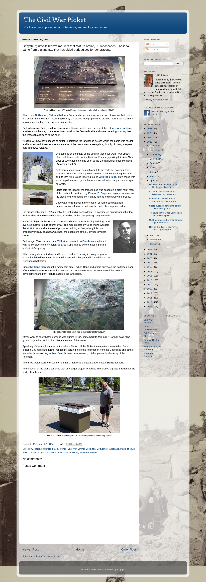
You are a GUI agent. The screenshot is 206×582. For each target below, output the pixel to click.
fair (93, 449)
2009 (150, 306)
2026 (150, 128)
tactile (33, 452)
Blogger (121, 569)
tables (26, 452)
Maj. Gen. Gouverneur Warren (69, 353)
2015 (150, 280)
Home (80, 549)
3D (31, 449)
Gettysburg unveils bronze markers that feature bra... (163, 200)
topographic (43, 452)
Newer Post (30, 549)
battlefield (46, 449)
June (152, 172)
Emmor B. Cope (97, 193)
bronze (62, 449)
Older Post (128, 549)
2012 (150, 293)
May (152, 176)
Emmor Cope (84, 449)
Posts (150, 44)
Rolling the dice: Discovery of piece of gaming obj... (163, 228)
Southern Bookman (148, 354)
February (154, 239)
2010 (150, 302)
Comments (152, 49)
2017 (150, 271)
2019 (150, 262)
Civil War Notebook (148, 321)
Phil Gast (163, 75)
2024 (150, 137)
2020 (150, 258)
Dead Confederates (150, 327)
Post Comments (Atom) (48, 556)
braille (55, 449)
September (155, 159)
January (154, 244)
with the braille (107, 177)
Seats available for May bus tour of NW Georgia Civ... (165, 207)
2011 (150, 297)
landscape (114, 449)
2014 (150, 284)
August (153, 163)
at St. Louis (33, 228)
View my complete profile (156, 99)
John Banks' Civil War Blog (152, 348)
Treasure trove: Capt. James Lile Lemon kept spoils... (165, 214)
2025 (150, 133)
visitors (67, 452)
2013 (150, 289)
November (155, 150)
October (154, 154)
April (152, 180)
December (155, 145)
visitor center (56, 452)
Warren (93, 452)
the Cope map (37, 267)
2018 (150, 267)
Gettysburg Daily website (95, 215)
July (152, 167)
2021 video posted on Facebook (75, 241)
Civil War (72, 449)
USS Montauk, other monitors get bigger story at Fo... (166, 221)
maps (123, 449)
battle (37, 449)
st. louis (131, 449)
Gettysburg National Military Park (54, 115)
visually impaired (80, 452)
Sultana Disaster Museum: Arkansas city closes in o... (163, 193)
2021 (150, 254)
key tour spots (120, 128)
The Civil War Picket (55, 19)
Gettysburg (102, 449)
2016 (150, 276)
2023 (150, 142)
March (153, 235)
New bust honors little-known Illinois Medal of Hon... (163, 185)
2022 (150, 249)
